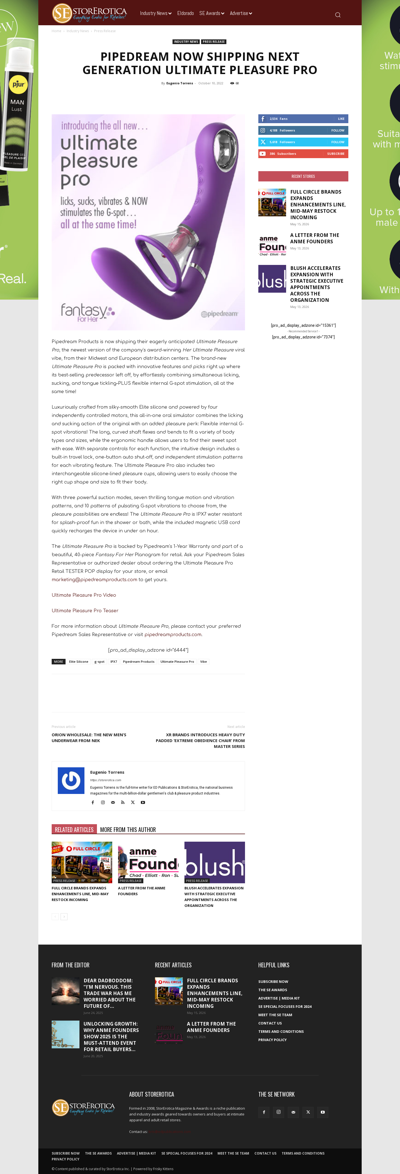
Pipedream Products (138, 661)
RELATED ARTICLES (74, 829)
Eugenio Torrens (179, 83)
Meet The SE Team (275, 1014)
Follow (337, 130)
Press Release (214, 42)
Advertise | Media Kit (279, 998)
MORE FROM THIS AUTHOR (128, 829)
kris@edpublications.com (170, 1131)
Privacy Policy (272, 1039)
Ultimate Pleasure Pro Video (84, 595)
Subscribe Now (273, 981)
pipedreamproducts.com (172, 634)
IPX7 (114, 661)
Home (56, 31)
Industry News (78, 31)
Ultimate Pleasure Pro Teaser (85, 610)
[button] (337, 14)
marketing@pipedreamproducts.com (94, 579)
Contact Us (270, 1023)
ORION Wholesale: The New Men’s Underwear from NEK (89, 737)
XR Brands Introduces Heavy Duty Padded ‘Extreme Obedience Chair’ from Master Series (200, 740)
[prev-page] (55, 916)
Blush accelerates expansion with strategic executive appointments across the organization (316, 284)
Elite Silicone (78, 661)
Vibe (203, 661)
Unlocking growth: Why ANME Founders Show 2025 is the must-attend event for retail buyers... (111, 1036)
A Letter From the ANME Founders (314, 238)
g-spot (99, 661)
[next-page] (64, 916)
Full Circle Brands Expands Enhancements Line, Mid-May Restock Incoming (80, 893)
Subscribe (335, 153)
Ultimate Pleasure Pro (177, 661)
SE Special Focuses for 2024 (284, 1006)
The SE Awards (272, 989)
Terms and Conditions (281, 1031)
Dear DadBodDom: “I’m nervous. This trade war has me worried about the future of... (110, 993)
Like (341, 119)
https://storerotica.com (105, 780)
